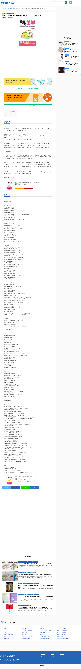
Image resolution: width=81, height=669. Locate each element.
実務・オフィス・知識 (23, 579)
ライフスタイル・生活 (62, 655)
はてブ (34, 504)
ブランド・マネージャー (33, 611)
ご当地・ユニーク (22, 622)
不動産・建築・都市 (45, 653)
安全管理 (6, 655)
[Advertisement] (28, 63)
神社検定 (28, 622)
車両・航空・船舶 (44, 655)
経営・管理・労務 (8, 653)
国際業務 (42, 645)
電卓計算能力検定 (32, 590)
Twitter (6, 504)
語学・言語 (42, 651)
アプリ (67, 61)
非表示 (13, 111)
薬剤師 (11, 13)
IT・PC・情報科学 (61, 649)
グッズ (67, 41)
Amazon (19, 195)
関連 (5, 647)
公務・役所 (25, 645)
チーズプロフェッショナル (33, 600)
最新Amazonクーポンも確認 (28, 106)
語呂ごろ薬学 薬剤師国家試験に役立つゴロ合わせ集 (27, 182)
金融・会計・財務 (61, 651)
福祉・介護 (25, 649)
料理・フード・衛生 (23, 600)
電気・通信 (60, 653)
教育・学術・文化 (44, 649)
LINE (25, 504)
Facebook (16, 504)
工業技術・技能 (26, 655)
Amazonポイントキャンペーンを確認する (28, 88)
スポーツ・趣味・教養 (45, 647)
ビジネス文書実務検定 (33, 579)
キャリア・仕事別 (61, 645)
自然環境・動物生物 (27, 647)
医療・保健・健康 (5, 13)
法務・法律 (25, 651)
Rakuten (28, 195)
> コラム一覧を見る (76, 74)
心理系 (6, 645)
